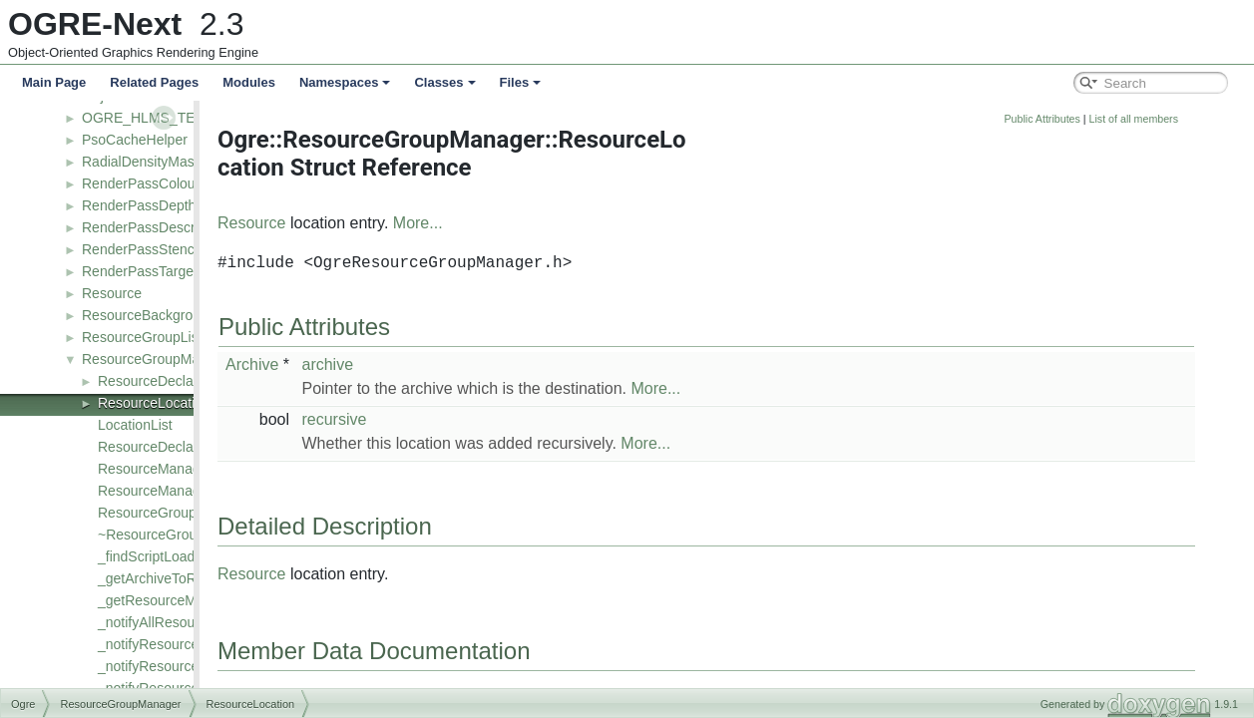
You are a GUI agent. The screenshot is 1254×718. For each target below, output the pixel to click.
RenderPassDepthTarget (158, 205)
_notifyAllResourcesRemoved (189, 622)
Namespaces (345, 82)
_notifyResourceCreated (173, 644)
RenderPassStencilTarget (160, 249)
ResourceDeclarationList (174, 447)
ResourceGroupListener (156, 337)
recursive (441, 419)
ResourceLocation (154, 403)
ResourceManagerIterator (177, 469)
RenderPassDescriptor (152, 227)
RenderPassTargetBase (155, 271)
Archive (359, 364)
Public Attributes (1149, 119)
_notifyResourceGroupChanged (196, 666)
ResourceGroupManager (158, 359)
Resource (112, 293)
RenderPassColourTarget (160, 183)
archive (435, 364)
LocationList (135, 425)
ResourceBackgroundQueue (170, 315)
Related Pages (154, 82)
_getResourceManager (168, 600)
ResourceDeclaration (163, 381)
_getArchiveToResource (172, 578)
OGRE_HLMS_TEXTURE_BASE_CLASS (211, 118)
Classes (444, 82)
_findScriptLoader (153, 556)
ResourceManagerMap (168, 491)
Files (521, 82)
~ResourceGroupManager (178, 534)
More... (526, 222)
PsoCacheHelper (135, 140)
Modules (248, 82)
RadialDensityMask (142, 162)
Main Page (54, 82)
